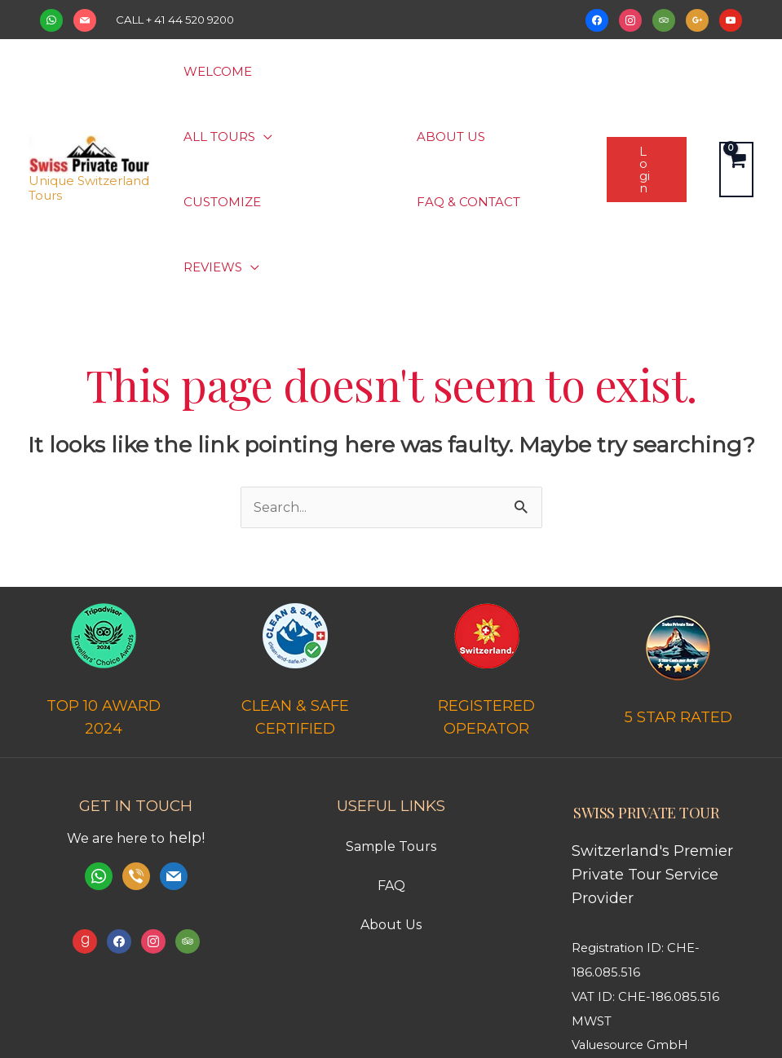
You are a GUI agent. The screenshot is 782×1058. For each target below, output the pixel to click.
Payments (387, 1014)
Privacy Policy (463, 1014)
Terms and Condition (289, 1014)
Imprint (531, 1014)
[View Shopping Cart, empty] (736, 104)
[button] (352, 71)
